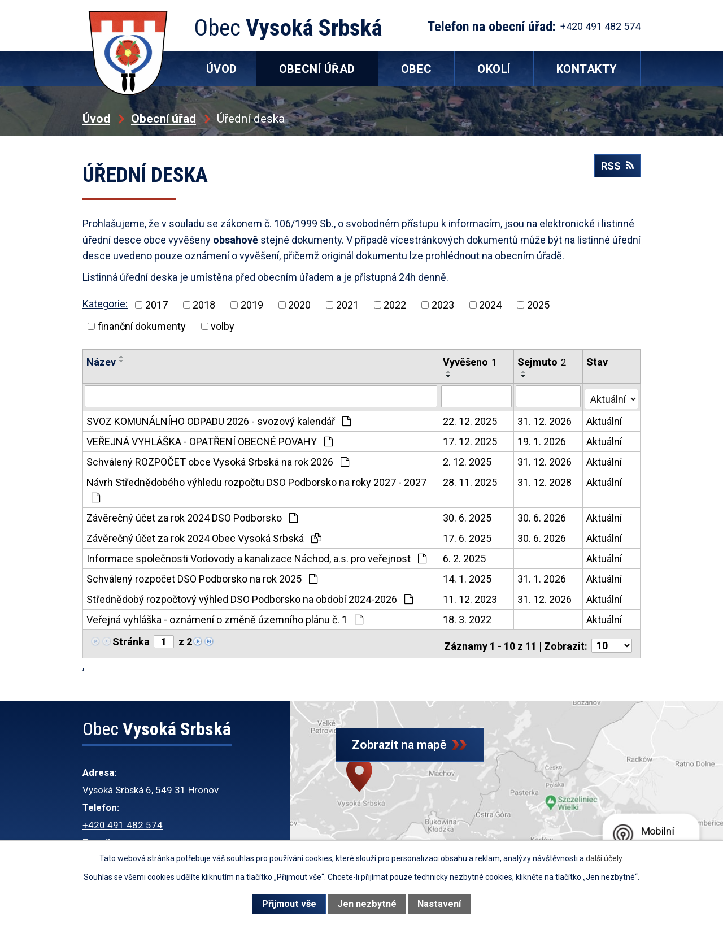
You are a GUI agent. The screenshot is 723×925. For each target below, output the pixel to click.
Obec (416, 69)
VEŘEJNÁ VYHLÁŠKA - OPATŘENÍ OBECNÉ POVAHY (209, 439)
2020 (299, 305)
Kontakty (586, 69)
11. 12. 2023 (471, 597)
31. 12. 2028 (545, 480)
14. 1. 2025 (468, 577)
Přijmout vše (289, 903)
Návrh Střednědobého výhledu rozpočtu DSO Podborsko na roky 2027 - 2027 (256, 487)
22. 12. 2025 (471, 419)
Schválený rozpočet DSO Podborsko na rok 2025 (201, 577)
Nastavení (439, 903)
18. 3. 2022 (468, 617)
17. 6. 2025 (468, 536)
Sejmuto (542, 362)
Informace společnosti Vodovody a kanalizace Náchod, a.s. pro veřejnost (256, 556)
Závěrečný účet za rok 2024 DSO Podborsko (192, 516)
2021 (347, 305)
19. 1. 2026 (542, 439)
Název (101, 362)
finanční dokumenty (142, 326)
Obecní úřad (163, 118)
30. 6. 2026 (542, 516)
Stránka (131, 639)
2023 (443, 305)
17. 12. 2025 (471, 439)
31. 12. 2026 (545, 419)
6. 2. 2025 (465, 556)
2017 (156, 305)
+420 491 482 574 (122, 819)
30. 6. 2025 (468, 516)
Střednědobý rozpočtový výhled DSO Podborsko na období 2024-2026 (249, 597)
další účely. (605, 858)
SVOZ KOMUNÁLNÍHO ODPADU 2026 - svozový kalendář (218, 419)
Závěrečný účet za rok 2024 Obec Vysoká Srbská (203, 536)
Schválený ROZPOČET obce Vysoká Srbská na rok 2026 (217, 460)
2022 (395, 305)
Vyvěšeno (471, 362)
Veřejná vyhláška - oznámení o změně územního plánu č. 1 (224, 617)
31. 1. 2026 (542, 577)
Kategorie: (105, 304)
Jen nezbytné (367, 903)
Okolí (494, 69)
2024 (490, 305)
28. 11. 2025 (471, 480)
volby (222, 326)
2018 (204, 305)
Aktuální (605, 419)
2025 (538, 305)
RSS (614, 171)
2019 (252, 305)
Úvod (96, 118)
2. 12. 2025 (468, 460)
